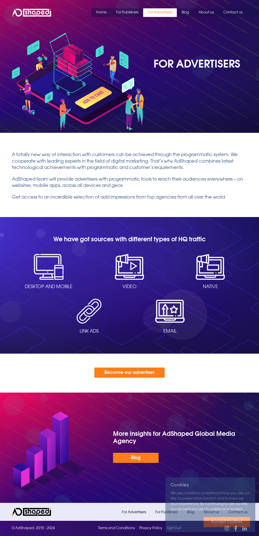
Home (101, 12)
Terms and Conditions (116, 528)
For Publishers (127, 12)
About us (206, 12)
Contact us (232, 12)
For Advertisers (160, 12)
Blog (185, 12)
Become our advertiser (129, 373)
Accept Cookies (227, 522)
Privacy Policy (150, 528)
